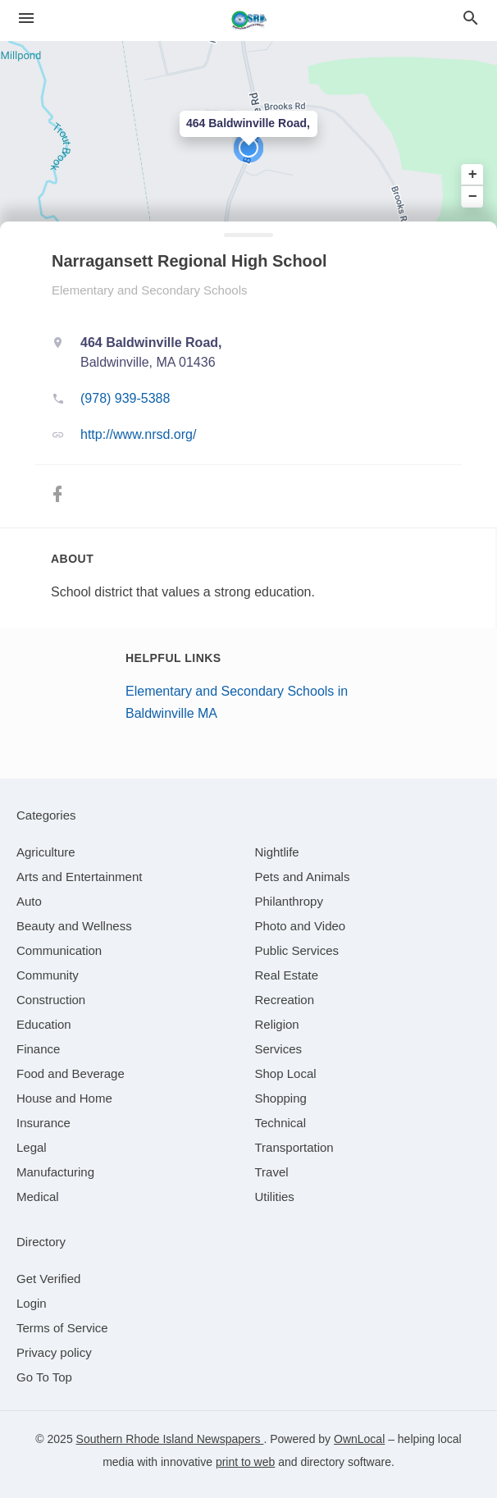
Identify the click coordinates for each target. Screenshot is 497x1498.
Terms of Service (62, 1328)
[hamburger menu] (26, 18)
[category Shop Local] (286, 1073)
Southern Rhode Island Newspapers (170, 1438)
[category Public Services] (297, 950)
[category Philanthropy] (289, 901)
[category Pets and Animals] (302, 877)
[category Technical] (281, 1123)
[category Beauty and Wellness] (74, 926)
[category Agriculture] (45, 852)
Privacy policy (54, 1352)
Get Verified (48, 1279)
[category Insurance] (43, 1123)
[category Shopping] (281, 1098)
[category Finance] (38, 1049)
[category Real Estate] (287, 975)
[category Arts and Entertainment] (79, 877)
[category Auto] (29, 901)
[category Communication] (59, 950)
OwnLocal (359, 1438)
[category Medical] (37, 1196)
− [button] (472, 196)
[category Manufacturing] (55, 1172)
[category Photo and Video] (300, 926)
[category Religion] (277, 1024)
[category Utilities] (274, 1196)
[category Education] (43, 1024)
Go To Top (44, 1377)
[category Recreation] (285, 1000)
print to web (245, 1461)
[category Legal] (31, 1147)
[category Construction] (50, 1000)
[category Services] (279, 1049)
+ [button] (472, 175)
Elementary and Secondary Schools (149, 290)
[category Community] (47, 975)
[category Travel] (272, 1172)
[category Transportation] (294, 1147)
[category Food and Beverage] (70, 1073)
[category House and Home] (64, 1098)
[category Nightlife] (277, 852)
